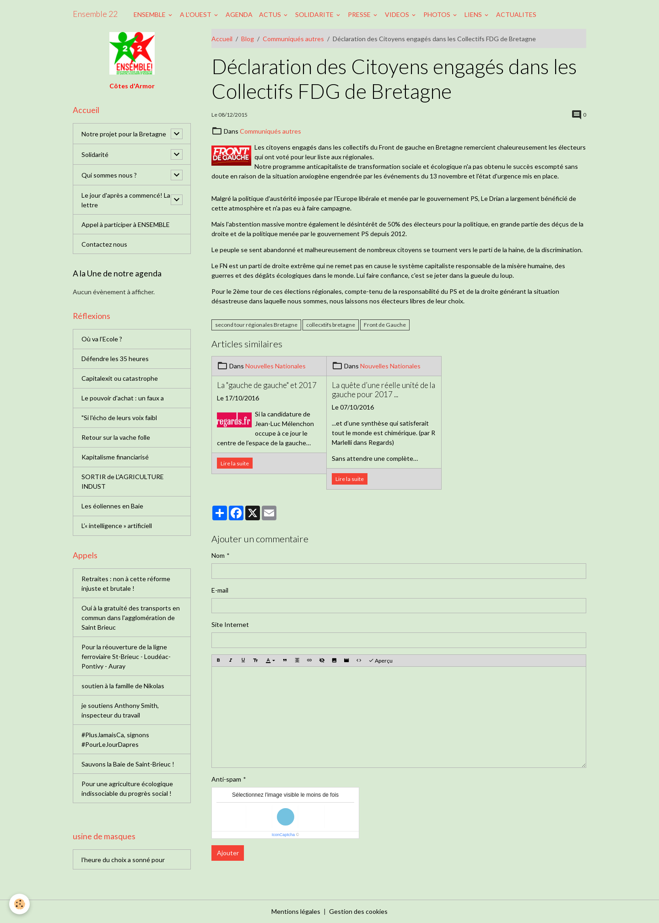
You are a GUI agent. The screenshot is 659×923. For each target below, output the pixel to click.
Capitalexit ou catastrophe (119, 378)
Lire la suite (235, 463)
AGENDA (239, 14)
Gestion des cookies (358, 911)
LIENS (474, 14)
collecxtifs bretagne (330, 324)
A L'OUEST (196, 14)
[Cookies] (19, 904)
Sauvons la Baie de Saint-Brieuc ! (127, 764)
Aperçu (380, 660)
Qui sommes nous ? (109, 175)
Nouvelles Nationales (275, 366)
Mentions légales (295, 911)
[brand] (95, 14)
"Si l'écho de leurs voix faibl (119, 417)
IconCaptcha (283, 834)
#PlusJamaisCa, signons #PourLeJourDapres (115, 739)
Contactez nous (104, 244)
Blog (247, 39)
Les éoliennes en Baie (112, 506)
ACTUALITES (516, 14)
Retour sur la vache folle (115, 437)
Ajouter (228, 853)
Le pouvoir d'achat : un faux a (122, 398)
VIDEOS (398, 14)
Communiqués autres (293, 39)
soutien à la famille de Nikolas (122, 686)
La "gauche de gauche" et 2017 (267, 385)
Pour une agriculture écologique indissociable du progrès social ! (127, 788)
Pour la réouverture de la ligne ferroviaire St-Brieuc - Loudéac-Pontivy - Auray (126, 656)
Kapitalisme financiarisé (115, 457)
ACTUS (270, 14)
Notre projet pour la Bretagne (123, 134)
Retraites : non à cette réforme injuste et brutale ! (125, 583)
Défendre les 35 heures (115, 358)
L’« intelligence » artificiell (116, 525)
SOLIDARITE (315, 14)
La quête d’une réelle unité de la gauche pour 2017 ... (383, 390)
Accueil (221, 39)
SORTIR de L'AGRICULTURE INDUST (122, 481)
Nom (218, 555)
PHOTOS (437, 14)
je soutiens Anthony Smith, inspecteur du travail (120, 710)
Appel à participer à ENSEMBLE (125, 224)
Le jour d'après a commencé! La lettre (125, 200)
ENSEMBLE (150, 14)
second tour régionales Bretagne (256, 324)
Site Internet (230, 624)
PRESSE (360, 14)
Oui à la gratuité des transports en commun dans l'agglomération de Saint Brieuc (130, 617)
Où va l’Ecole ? (101, 339)
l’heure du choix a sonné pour (123, 860)
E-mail (219, 590)
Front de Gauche (385, 324)
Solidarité (94, 154)
